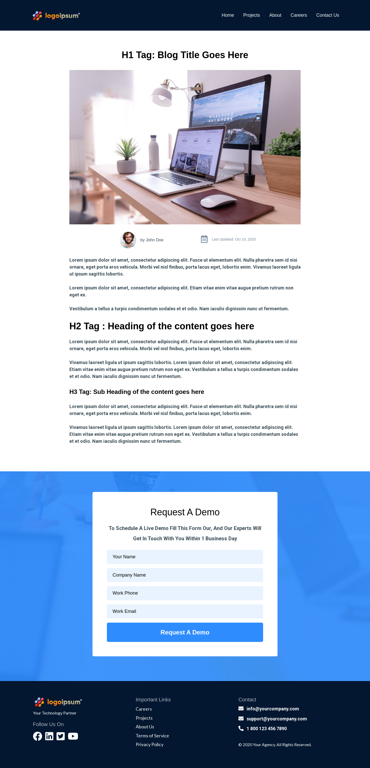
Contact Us (327, 15)
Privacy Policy (149, 744)
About (275, 15)
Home (228, 15)
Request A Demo (185, 632)
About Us (145, 726)
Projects (251, 15)
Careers (299, 15)
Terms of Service (152, 735)
